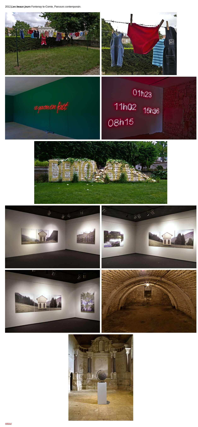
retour (8, 423)
